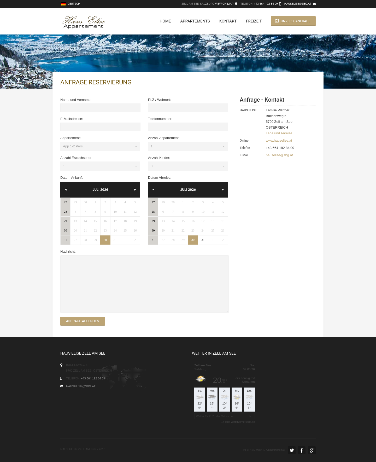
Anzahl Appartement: (164, 138)
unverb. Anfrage (295, 21)
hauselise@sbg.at (297, 3)
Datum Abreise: (159, 178)
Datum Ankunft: (72, 178)
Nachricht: (68, 251)
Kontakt (227, 21)
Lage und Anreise (279, 133)
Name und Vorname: (75, 100)
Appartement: (70, 138)
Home (165, 21)
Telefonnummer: (160, 119)
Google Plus (312, 450)
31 (115, 240)
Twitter (292, 450)
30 (105, 240)
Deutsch (70, 3)
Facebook (302, 450)
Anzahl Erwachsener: (76, 158)
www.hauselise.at (279, 140)
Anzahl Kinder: (159, 158)
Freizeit (253, 21)
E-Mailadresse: (71, 119)
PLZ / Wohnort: (159, 100)
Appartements (194, 21)
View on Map (224, 3)
